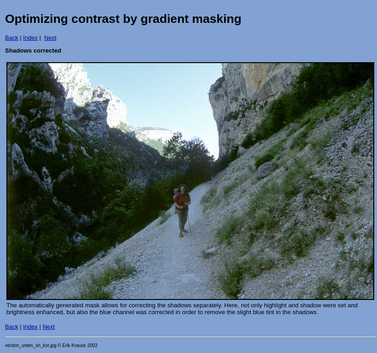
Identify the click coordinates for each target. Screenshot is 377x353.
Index (30, 37)
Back (11, 37)
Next (50, 37)
